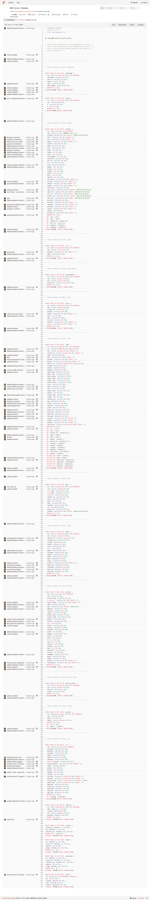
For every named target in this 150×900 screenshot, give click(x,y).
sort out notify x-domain (15, 370)
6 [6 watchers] (115, 8)
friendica (16, 8)
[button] (37, 55)
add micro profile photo (15, 155)
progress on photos (13, 137)
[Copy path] (35, 19)
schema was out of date (15, 142)
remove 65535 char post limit (16, 387)
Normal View (122, 25)
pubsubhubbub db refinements (17, 184)
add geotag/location (13, 406)
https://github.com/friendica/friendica (26, 11)
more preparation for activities (17, 360)
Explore (11, 2)
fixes (8, 357)
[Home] (4, 2)
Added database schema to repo (18, 28)
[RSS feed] (102, 8)
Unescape (141, 25)
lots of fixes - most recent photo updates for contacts (24, 192)
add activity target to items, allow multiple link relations (25, 395)
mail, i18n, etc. (12, 487)
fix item (9, 437)
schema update (12, 55)
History (132, 25)
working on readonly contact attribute (19, 204)
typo (8, 198)
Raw (113, 25)
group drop (11, 252)
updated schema (12, 84)
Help (18, 2)
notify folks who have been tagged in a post (21, 403)
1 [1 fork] (138, 8)
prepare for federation (14, 140)
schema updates (12, 61)
